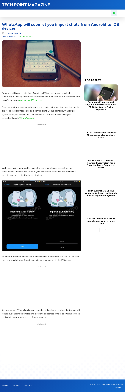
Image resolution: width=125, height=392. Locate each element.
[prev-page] (101, 216)
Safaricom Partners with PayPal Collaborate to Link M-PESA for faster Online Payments (101, 104)
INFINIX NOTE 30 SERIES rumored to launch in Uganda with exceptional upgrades (101, 183)
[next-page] (105, 216)
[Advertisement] (41, 145)
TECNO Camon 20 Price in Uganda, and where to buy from (101, 208)
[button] (114, 13)
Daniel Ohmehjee (14, 33)
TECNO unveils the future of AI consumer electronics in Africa (101, 130)
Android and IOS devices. (31, 100)
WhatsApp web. (27, 118)
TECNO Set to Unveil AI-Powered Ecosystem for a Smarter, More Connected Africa (101, 155)
